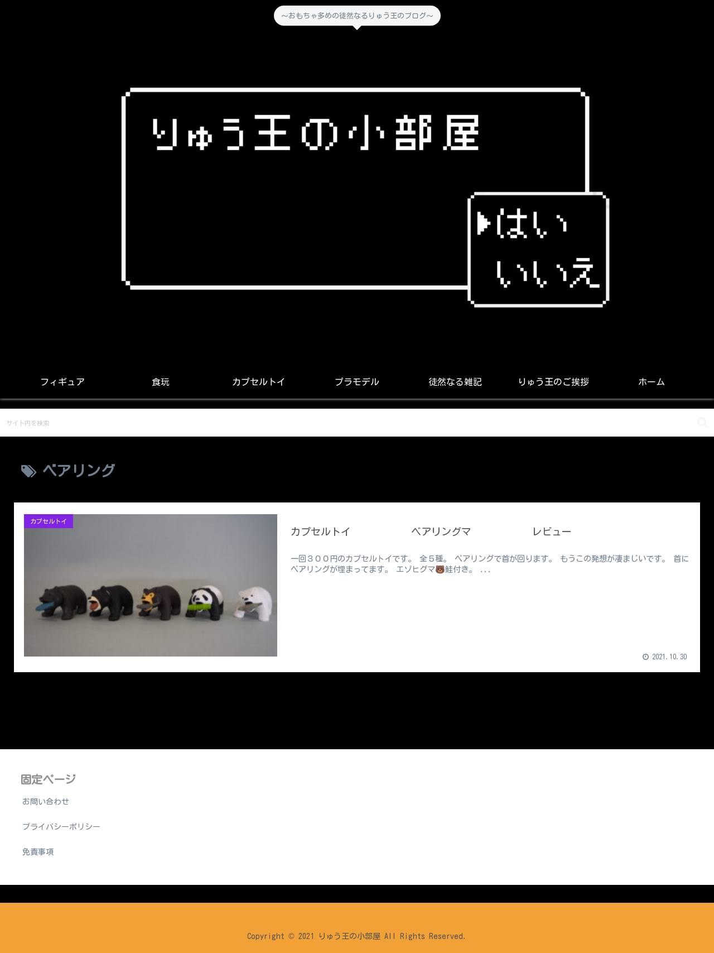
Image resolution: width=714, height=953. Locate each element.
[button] (702, 422)
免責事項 (38, 852)
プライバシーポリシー (61, 827)
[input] (357, 423)
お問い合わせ (45, 802)
